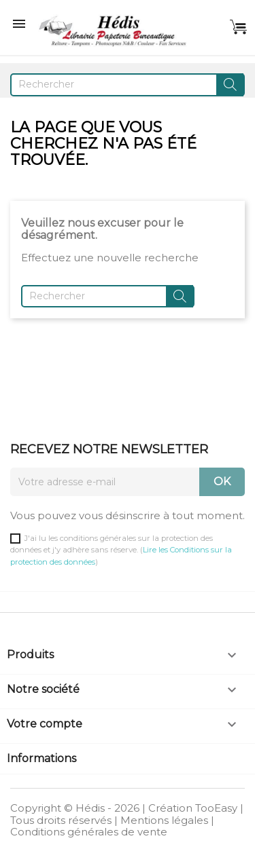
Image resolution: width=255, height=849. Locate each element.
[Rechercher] (127, 84)
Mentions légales (164, 820)
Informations (41, 758)
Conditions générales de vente (88, 831)
